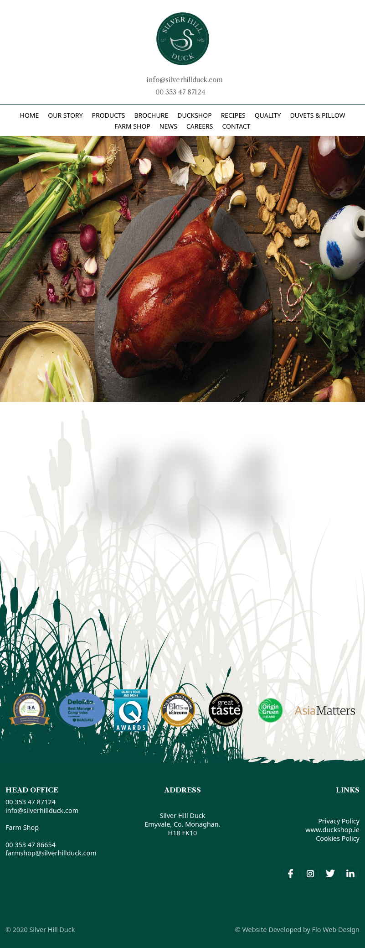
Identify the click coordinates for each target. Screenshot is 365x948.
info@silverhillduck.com (185, 80)
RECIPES (233, 115)
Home (29, 115)
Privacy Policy (339, 821)
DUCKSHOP (194, 115)
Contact (236, 126)
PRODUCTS (108, 115)
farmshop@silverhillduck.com (51, 853)
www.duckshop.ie (332, 829)
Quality (268, 115)
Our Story (65, 115)
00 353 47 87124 (180, 92)
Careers (199, 126)
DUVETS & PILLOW (317, 115)
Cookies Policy (338, 838)
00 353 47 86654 (30, 844)
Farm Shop (132, 126)
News (168, 126)
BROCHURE (151, 115)
